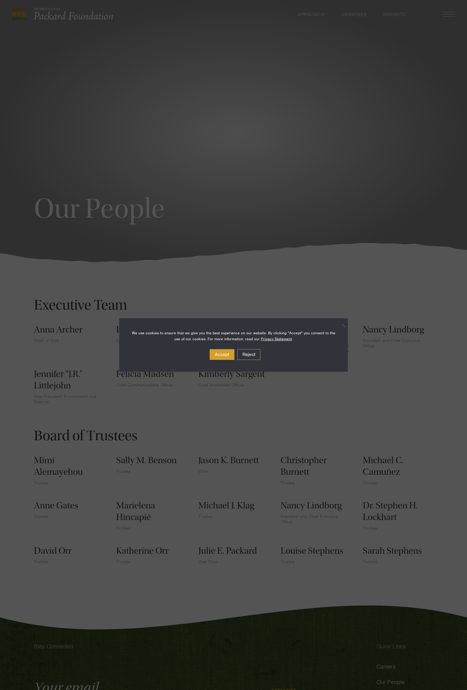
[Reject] (340, 325)
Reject (249, 355)
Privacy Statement (276, 338)
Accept (222, 355)
